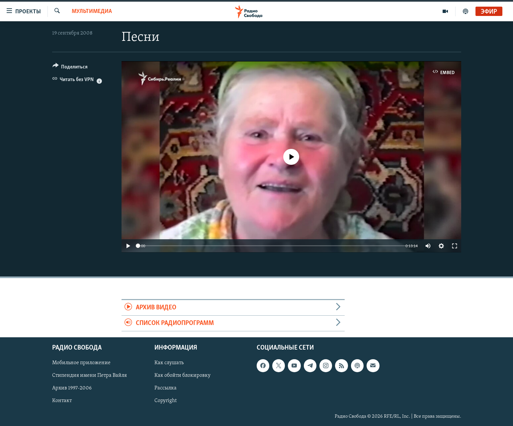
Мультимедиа (92, 11)
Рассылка (165, 388)
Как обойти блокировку (182, 375)
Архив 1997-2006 (72, 388)
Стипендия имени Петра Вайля (89, 375)
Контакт (62, 401)
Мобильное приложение (81, 363)
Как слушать (169, 363)
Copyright (165, 401)
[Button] (70, 68)
